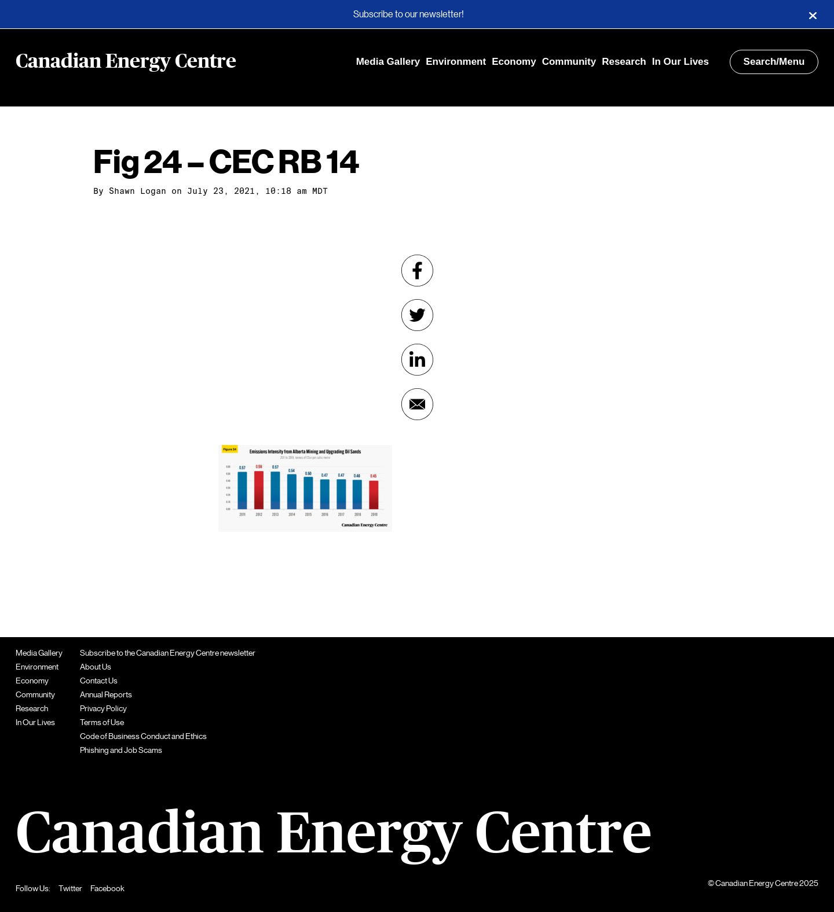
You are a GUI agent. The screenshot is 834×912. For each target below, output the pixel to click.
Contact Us (99, 680)
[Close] (812, 14)
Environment (456, 61)
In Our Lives (680, 61)
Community (569, 61)
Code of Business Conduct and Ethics (143, 736)
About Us (95, 667)
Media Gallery (388, 61)
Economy (514, 61)
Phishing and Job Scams (121, 750)
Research (624, 61)
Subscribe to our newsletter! (408, 14)
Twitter (70, 888)
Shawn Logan (137, 191)
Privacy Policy (103, 708)
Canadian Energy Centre (126, 62)
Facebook (107, 888)
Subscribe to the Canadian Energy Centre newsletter (167, 653)
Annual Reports (106, 694)
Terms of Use (102, 722)
